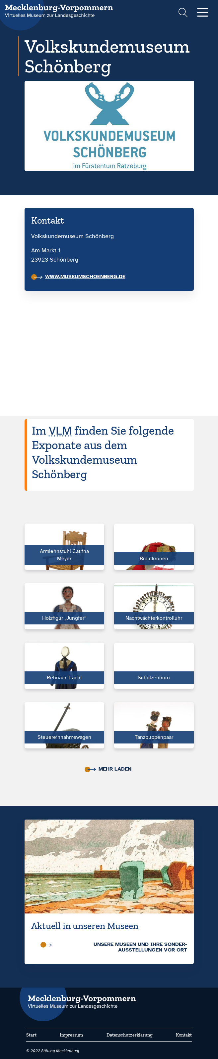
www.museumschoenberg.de (79, 276)
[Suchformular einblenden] (183, 13)
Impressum (71, 1035)
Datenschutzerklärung (130, 1035)
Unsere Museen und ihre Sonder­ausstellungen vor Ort (115, 947)
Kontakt (184, 1035)
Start (31, 1035)
